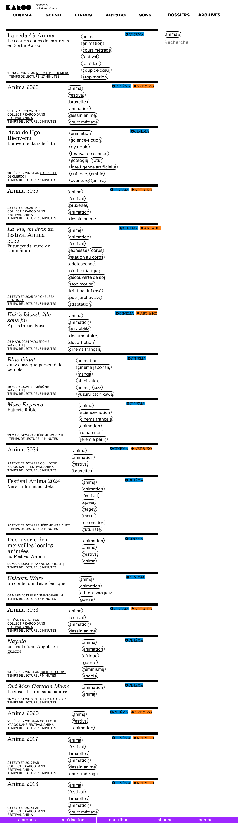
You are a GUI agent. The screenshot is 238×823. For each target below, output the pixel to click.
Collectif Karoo (21, 114)
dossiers (179, 14)
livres (83, 15)
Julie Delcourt (53, 672)
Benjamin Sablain (51, 699)
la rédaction (72, 819)
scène (53, 15)
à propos (27, 819)
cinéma (22, 15)
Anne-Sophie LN (49, 564)
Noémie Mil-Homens (52, 73)
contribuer (119, 819)
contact (206, 819)
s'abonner (164, 819)
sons (145, 15)
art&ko (116, 15)
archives (209, 14)
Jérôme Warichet (51, 435)
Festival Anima (20, 118)
